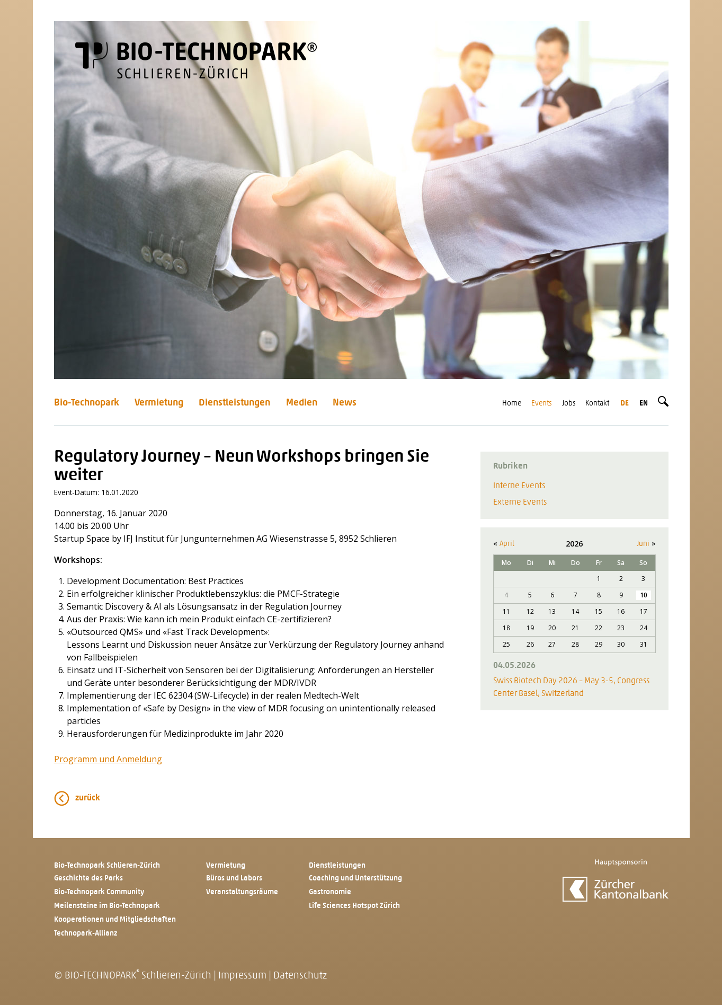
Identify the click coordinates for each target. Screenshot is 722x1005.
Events (541, 404)
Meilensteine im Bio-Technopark (107, 906)
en (643, 404)
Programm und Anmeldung (108, 759)
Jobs (569, 404)
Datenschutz (300, 976)
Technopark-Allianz (85, 934)
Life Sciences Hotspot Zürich (354, 906)
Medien (301, 403)
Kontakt (597, 404)
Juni (643, 544)
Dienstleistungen (234, 403)
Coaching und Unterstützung (355, 879)
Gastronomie (330, 892)
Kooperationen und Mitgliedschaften (115, 920)
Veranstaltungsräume (242, 892)
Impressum (242, 976)
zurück (87, 798)
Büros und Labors (234, 879)
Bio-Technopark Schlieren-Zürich (107, 866)
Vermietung (159, 403)
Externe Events (520, 502)
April (507, 544)
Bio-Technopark (86, 403)
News (344, 403)
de (624, 404)
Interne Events (519, 486)
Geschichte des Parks (88, 879)
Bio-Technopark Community (99, 892)
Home (511, 404)
